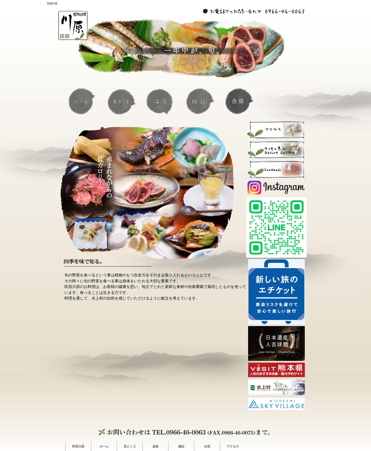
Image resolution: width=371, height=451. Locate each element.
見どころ (121, 101)
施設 (200, 101)
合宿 (239, 101)
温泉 (161, 101)
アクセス (233, 446)
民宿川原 (78, 446)
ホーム (82, 101)
